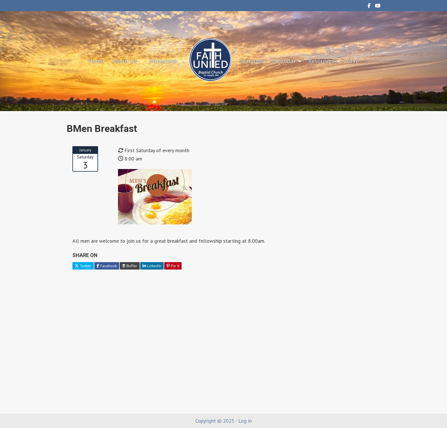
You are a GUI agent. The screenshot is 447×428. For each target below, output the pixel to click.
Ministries (163, 61)
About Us (124, 61)
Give (353, 61)
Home (96, 61)
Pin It (172, 265)
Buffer (129, 265)
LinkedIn (152, 265)
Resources (321, 61)
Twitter (83, 265)
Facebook (107, 265)
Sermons (251, 61)
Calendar (283, 61)
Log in (245, 420)
